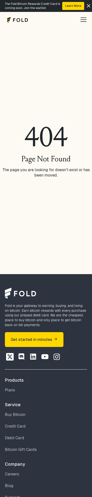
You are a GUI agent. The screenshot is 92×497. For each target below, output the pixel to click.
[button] (82, 19)
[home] (16, 20)
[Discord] (21, 357)
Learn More (73, 6)
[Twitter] (10, 357)
